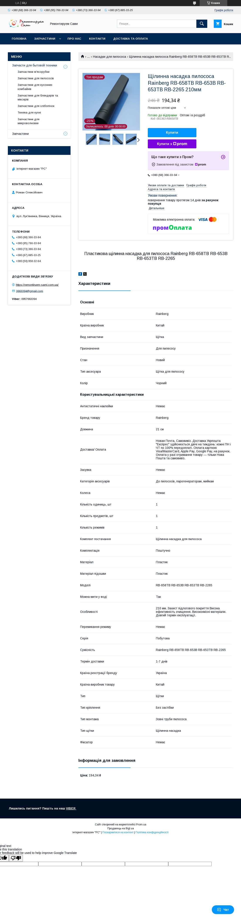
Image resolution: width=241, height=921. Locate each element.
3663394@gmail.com (29, 290)
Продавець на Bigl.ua (120, 828)
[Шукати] (201, 24)
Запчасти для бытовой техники (34, 65)
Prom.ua (141, 824)
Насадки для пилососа (109, 56)
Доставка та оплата (130, 38)
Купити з (172, 144)
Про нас (74, 38)
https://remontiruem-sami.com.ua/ (37, 284)
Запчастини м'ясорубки (33, 71)
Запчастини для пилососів (36, 78)
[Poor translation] (16, 858)
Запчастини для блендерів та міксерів (38, 97)
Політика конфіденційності (152, 832)
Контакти (97, 38)
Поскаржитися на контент (117, 832)
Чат (223, 910)
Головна (19, 38)
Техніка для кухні (29, 112)
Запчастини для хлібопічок (36, 106)
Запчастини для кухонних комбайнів (35, 86)
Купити (172, 132)
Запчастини (44, 38)
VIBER (71, 808)
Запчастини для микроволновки (28, 121)
